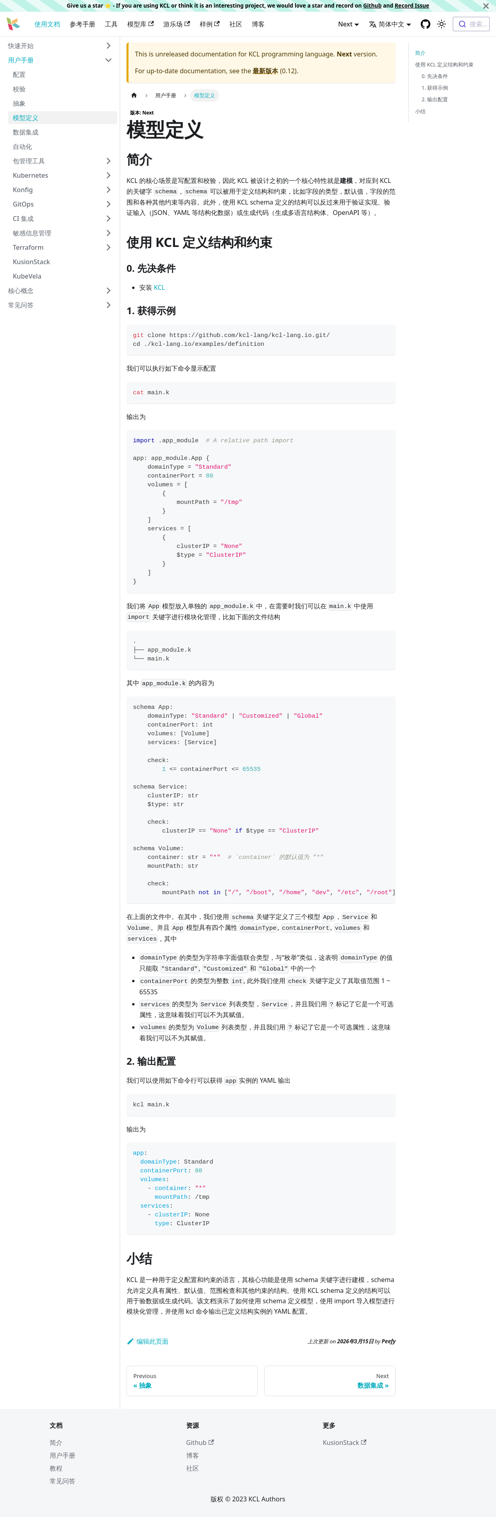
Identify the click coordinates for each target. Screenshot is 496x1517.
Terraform (28, 247)
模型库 (140, 24)
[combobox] (471, 24)
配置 (19, 74)
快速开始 (21, 45)
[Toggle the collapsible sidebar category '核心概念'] (108, 290)
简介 (420, 52)
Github (372, 5)
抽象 (19, 103)
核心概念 (21, 290)
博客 (258, 24)
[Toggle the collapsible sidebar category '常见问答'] (108, 305)
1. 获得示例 (435, 87)
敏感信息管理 (32, 233)
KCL (159, 287)
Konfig (23, 189)
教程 (56, 1468)
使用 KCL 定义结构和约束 (444, 64)
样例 (210, 24)
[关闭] (486, 6)
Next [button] (345, 24)
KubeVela (27, 276)
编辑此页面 (148, 1341)
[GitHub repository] (425, 24)
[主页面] (134, 95)
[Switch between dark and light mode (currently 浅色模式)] (441, 24)
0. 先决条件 (435, 76)
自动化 (22, 146)
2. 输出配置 (435, 99)
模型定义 (25, 117)
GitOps (23, 204)
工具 (111, 24)
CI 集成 (23, 218)
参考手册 (82, 24)
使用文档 (47, 24)
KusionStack (31, 261)
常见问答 (21, 305)
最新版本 (265, 70)
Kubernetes (30, 175)
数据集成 (25, 132)
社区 (235, 24)
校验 (19, 88)
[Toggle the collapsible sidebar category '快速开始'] (108, 45)
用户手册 (21, 60)
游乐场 (176, 24)
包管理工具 (29, 161)
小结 (420, 111)
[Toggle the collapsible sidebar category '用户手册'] (108, 60)
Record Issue (412, 5)
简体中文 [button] (386, 24)
